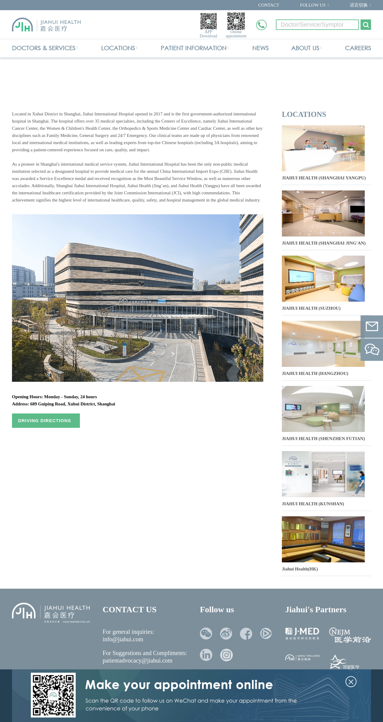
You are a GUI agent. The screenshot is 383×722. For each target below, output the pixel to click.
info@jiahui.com (123, 639)
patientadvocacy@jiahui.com (137, 660)
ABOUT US (305, 48)
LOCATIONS (118, 48)
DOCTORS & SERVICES (43, 48)
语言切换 (359, 5)
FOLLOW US (313, 5)
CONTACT (268, 5)
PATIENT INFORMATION (194, 48)
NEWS (260, 48)
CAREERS (358, 48)
